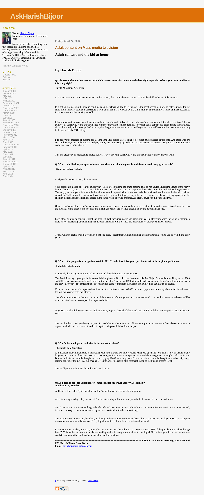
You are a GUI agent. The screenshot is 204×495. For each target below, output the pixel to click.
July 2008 (7, 118)
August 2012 (9, 159)
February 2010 (10, 135)
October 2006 (9, 91)
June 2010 (8, 142)
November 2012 (11, 161)
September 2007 (11, 103)
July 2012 (7, 157)
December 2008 (11, 127)
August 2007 (9, 101)
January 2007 (9, 93)
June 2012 (8, 154)
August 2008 (9, 120)
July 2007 (7, 98)
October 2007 (9, 105)
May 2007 (8, 96)
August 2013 (9, 169)
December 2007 (11, 110)
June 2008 (8, 115)
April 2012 (8, 149)
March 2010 (8, 137)
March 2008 (8, 113)
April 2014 (8, 174)
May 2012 (8, 152)
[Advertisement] (122, 32)
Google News (9, 74)
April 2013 (8, 166)
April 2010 (8, 139)
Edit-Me (7, 77)
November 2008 (11, 125)
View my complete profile (15, 65)
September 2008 (11, 122)
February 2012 (10, 147)
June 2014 (8, 176)
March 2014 (8, 171)
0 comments (93, 480)
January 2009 (9, 130)
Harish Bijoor (27, 33)
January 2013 (9, 164)
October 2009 (9, 132)
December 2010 (11, 144)
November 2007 (11, 108)
